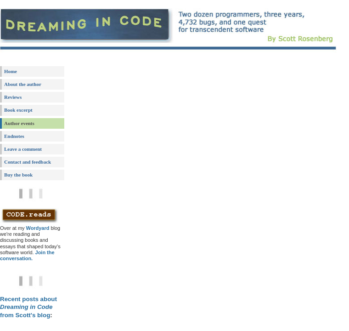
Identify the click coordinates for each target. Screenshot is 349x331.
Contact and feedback (27, 162)
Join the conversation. (27, 255)
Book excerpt (18, 110)
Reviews (13, 97)
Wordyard (38, 228)
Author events (19, 123)
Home (10, 71)
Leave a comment (23, 149)
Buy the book (18, 174)
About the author (22, 84)
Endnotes (14, 136)
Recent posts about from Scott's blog (28, 307)
